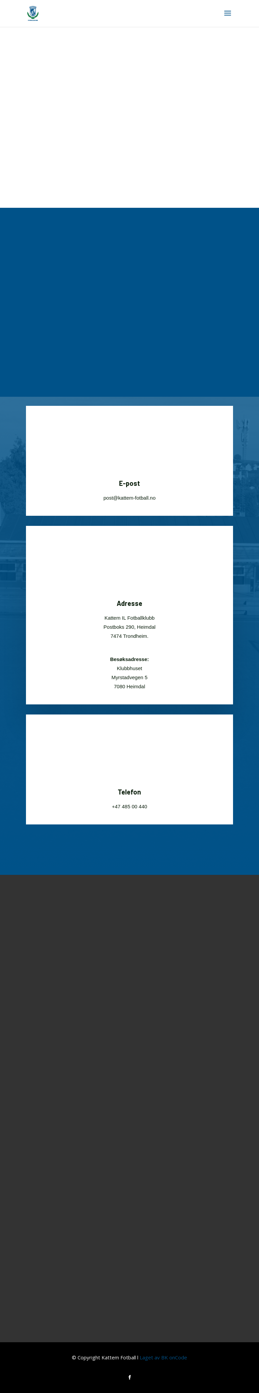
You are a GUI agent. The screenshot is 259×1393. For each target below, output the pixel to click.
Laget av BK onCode (163, 1357)
